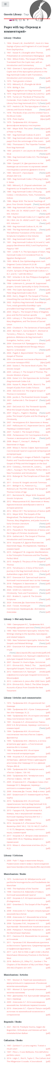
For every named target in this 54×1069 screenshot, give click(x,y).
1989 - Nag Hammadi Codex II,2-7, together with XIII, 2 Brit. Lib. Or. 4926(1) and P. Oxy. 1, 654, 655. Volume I (28, 210)
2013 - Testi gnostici (15, 526)
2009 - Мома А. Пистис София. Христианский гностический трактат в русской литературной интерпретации (28, 450)
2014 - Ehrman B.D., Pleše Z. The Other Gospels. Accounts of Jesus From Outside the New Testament (28, 687)
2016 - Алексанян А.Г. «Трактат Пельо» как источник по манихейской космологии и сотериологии (26, 1011)
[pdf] (48, 49)
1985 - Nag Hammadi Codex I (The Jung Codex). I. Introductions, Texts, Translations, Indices (26, 194)
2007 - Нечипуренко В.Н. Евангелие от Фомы (27, 422)
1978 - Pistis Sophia (15, 119)
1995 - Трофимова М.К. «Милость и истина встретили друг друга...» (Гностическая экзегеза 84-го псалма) (26, 744)
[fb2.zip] (31, 652)
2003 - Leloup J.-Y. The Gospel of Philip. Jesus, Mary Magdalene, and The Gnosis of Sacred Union (27, 321)
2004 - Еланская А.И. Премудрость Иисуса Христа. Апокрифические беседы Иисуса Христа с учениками (26, 346)
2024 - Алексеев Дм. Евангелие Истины (25, 602)
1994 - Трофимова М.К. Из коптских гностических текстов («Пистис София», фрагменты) (25, 734)
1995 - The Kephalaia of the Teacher (23, 888)
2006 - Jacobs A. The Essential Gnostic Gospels (27, 397)
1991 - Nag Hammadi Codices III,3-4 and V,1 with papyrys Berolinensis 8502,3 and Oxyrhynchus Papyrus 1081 (28, 245)
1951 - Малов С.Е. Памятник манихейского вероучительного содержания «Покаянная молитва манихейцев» (27, 983)
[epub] (43, 204)
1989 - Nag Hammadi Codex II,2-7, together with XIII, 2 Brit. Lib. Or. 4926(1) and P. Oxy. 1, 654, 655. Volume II (28, 220)
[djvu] (42, 116)
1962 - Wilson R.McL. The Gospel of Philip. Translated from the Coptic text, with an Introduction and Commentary (25, 62)
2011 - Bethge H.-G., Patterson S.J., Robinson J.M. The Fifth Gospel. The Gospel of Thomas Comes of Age (27, 488)
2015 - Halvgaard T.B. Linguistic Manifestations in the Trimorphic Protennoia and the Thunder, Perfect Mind (28, 555)
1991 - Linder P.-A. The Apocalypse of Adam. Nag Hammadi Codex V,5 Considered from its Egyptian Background (28, 254)
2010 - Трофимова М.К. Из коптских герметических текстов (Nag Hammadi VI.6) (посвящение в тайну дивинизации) (27, 804)
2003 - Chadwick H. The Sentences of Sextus (26, 327)
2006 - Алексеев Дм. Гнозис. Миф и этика (26, 791)
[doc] (43, 627)
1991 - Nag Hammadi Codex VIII (21, 239)
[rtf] (48, 652)
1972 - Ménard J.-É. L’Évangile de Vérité (24, 84)
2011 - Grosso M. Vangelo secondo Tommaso (27, 482)
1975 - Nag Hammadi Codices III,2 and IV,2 (25, 93)
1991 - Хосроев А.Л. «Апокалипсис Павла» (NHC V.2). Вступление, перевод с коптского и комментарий (28, 725)
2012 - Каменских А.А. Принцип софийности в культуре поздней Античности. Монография (28, 674)
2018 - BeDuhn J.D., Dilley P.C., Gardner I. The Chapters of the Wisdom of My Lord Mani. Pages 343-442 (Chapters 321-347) (28, 964)
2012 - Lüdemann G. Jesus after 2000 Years (26, 681)
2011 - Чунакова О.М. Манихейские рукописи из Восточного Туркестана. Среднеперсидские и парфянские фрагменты (28, 945)
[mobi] (39, 652)
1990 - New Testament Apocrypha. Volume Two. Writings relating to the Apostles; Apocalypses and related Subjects (28, 633)
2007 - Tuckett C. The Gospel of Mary (23, 432)
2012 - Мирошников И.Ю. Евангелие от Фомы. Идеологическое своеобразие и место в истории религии (28, 504)
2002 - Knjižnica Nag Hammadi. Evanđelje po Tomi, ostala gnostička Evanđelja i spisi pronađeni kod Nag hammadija (26, 305)
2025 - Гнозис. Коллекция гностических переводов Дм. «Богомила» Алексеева (26, 608)
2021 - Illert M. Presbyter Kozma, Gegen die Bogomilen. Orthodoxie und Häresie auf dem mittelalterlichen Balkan (27, 1030)
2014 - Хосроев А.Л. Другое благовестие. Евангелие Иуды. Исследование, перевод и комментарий (27, 545)
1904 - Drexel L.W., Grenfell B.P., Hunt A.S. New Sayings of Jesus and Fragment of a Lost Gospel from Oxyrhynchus (28, 46)
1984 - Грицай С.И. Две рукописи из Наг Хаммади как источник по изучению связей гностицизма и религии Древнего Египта (27, 166)
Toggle (5, 5)
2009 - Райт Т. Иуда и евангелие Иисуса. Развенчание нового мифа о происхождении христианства (28, 863)
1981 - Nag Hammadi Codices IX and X (24, 135)
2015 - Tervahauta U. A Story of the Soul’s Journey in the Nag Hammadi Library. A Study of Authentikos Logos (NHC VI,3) (28, 571)
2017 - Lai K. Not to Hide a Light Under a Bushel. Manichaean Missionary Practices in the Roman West (28, 955)
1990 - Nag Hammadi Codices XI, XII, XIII (24, 226)
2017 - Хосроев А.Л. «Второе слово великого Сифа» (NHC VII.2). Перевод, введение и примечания (27, 838)
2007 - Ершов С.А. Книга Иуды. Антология (26, 662)
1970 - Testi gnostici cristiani (19, 81)
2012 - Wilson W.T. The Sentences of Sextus (26, 511)
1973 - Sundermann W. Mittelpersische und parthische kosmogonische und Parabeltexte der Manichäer (28, 882)
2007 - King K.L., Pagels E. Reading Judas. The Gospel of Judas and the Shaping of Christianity (27, 416)
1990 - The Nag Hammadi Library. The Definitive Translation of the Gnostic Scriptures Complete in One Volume (25, 232)
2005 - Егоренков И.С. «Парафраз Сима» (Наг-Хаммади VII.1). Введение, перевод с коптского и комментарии (28, 785)
